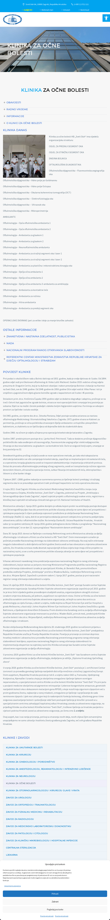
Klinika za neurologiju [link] (20, 776)
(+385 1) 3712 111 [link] (81, 4)
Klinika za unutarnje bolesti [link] (24, 747)
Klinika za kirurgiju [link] (18, 754)
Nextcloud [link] (84, 10)
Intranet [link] (66, 10)
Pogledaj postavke (55, 909)
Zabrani (55, 901)
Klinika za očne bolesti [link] (21, 783)
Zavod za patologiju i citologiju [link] (27, 833)
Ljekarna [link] (12, 855)
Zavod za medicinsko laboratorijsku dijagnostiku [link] (38, 826)
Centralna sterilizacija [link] (21, 847)
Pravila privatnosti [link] (47, 916)
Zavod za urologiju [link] (19, 797)
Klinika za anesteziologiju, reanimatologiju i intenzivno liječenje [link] (48, 769)
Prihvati (55, 893)
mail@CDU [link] (28, 10)
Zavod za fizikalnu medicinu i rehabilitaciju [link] (34, 812)
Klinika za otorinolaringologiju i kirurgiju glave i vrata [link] (42, 790)
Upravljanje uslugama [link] (12, 886)
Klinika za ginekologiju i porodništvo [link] (30, 762)
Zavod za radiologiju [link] (20, 819)
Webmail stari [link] (47, 10)
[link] (106, 18)
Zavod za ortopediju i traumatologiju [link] (31, 805)
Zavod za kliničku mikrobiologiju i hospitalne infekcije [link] (42, 840)
